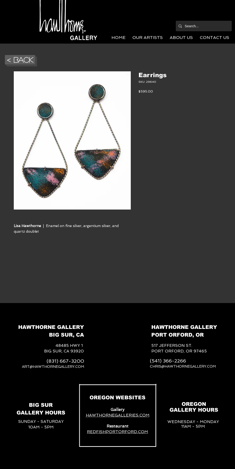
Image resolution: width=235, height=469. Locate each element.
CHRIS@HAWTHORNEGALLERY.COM (183, 366)
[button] (147, 37)
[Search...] (203, 26)
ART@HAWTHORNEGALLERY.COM (53, 367)
